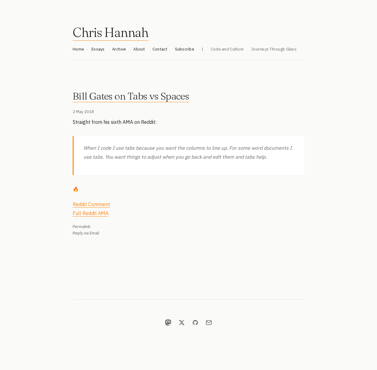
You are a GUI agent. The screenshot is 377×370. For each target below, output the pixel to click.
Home (78, 49)
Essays (98, 49)
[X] (182, 322)
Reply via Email (86, 233)
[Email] (209, 322)
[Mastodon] (168, 322)
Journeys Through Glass (274, 49)
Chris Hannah (110, 32)
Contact (160, 49)
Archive (119, 49)
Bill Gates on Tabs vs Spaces (131, 96)
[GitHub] (195, 322)
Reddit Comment (91, 204)
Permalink (82, 226)
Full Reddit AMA (90, 213)
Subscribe (184, 49)
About (139, 49)
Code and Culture (227, 49)
